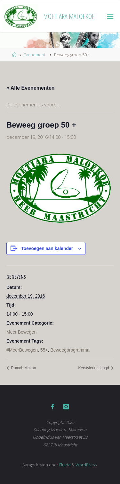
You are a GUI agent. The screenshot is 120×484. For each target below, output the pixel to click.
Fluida (64, 465)
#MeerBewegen (22, 350)
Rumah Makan (23, 368)
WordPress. (87, 465)
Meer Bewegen (21, 332)
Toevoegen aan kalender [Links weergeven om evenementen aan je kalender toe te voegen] (47, 248)
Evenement (34, 55)
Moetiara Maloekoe (69, 16)
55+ (44, 350)
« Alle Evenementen (30, 88)
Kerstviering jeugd (94, 368)
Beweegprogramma (69, 350)
